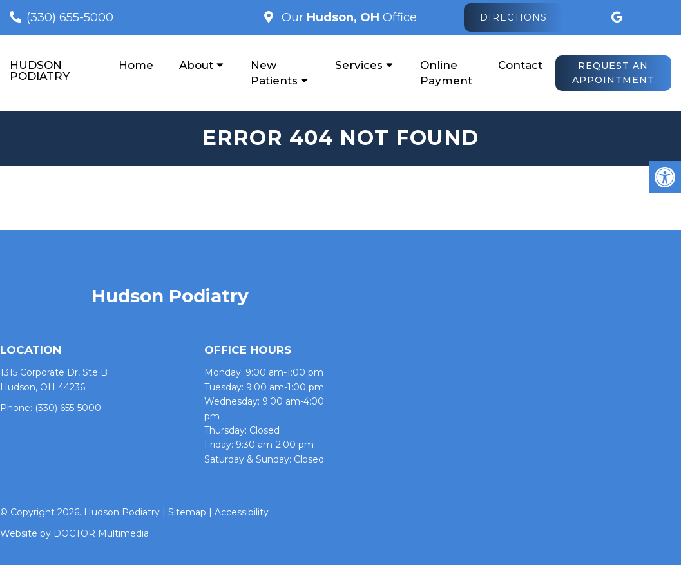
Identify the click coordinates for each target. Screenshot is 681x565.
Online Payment (446, 73)
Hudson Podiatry (40, 71)
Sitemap (187, 512)
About (196, 65)
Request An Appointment (613, 73)
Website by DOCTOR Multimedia (74, 533)
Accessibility (242, 512)
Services (359, 65)
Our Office (347, 17)
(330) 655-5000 (69, 17)
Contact (520, 65)
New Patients (274, 73)
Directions (513, 17)
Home (136, 65)
